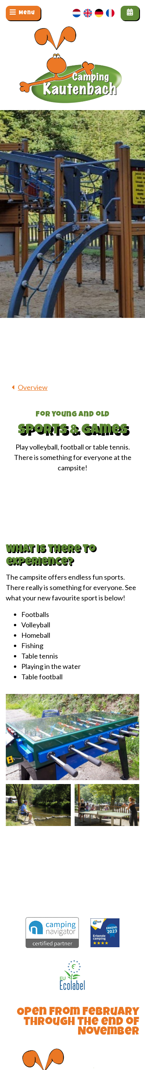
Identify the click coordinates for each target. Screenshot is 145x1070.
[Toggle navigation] (23, 13)
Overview (33, 387)
